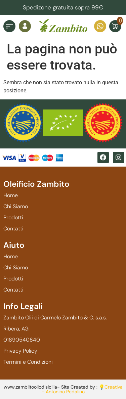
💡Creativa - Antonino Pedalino (82, 389)
